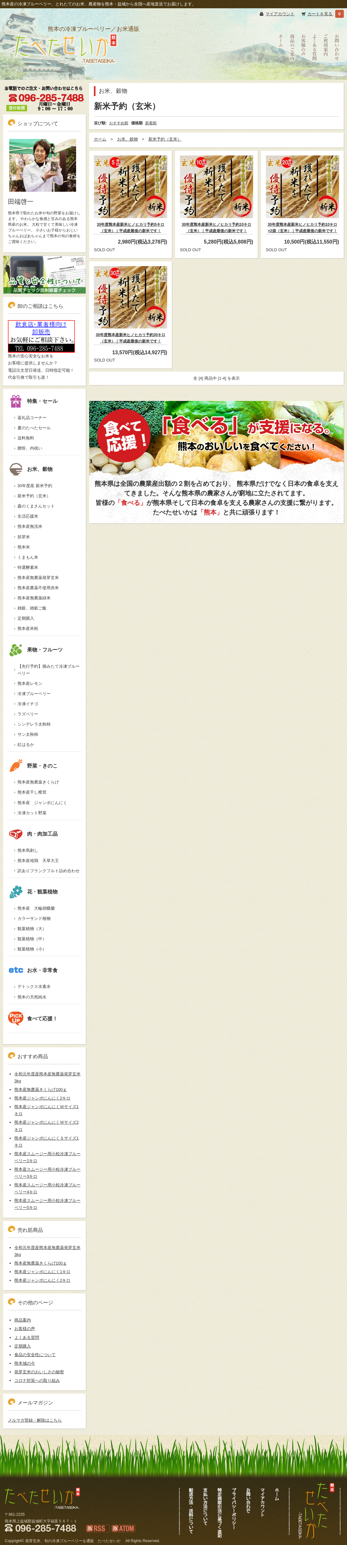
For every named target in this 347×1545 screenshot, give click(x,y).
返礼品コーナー (32, 417)
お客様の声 (303, 73)
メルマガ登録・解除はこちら (35, 1420)
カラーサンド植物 (34, 918)
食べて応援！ (33, 1018)
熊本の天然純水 (32, 997)
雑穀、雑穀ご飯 (32, 608)
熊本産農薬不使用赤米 (38, 587)
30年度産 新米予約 (35, 485)
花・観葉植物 (33, 891)
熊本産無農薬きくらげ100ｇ (40, 1089)
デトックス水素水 (34, 986)
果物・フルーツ (35, 649)
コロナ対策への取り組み (37, 1380)
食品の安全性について (35, 1354)
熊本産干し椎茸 (32, 792)
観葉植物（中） (32, 938)
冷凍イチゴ (28, 703)
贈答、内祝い (30, 448)
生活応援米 (28, 516)
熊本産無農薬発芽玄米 (38, 577)
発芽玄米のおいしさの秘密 (39, 1371)
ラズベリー (28, 714)
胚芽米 (24, 537)
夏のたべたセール (34, 427)
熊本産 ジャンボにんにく (42, 802)
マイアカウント (280, 13)
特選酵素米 (28, 567)
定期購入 (26, 618)
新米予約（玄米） (127, 106)
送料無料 (26, 438)
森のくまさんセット (36, 506)
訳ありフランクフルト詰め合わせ (49, 870)
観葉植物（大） (32, 928)
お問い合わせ (337, 73)
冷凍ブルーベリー (34, 693)
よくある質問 (314, 73)
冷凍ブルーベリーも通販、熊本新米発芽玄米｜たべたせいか (64, 72)
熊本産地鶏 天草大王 (38, 860)
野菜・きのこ (33, 766)
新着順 (151, 123)
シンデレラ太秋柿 (34, 724)
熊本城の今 (24, 1363)
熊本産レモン (30, 683)
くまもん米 (28, 557)
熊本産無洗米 (30, 526)
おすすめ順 (118, 123)
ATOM (117, 1535)
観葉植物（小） (32, 949)
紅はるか (26, 744)
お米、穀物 (113, 91)
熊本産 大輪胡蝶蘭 (36, 908)
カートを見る (321, 13)
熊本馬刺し (28, 850)
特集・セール (33, 401)
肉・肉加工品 (33, 834)
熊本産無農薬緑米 (34, 598)
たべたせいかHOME (281, 76)
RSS (90, 1535)
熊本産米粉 (28, 628)
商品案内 (22, 1320)
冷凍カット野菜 (32, 812)
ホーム (100, 139)
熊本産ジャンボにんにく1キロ (42, 1271)
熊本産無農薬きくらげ (38, 782)
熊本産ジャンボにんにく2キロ (42, 1098)
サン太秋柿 (28, 734)
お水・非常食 (33, 970)
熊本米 (24, 547)
